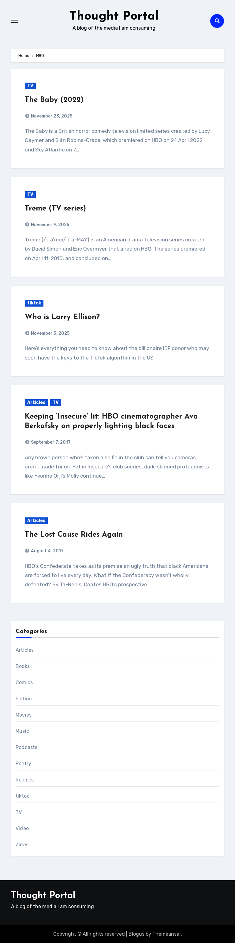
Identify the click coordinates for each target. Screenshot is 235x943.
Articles (36, 402)
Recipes (25, 780)
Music (22, 731)
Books (23, 666)
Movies (24, 715)
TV (30, 85)
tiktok (34, 303)
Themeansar (166, 934)
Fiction (24, 699)
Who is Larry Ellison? (62, 317)
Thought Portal (114, 16)
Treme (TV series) (55, 208)
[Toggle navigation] (14, 21)
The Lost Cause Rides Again (74, 535)
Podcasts (27, 747)
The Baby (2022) (54, 100)
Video (22, 828)
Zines (22, 845)
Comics (24, 682)
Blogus (136, 934)
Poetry (23, 763)
